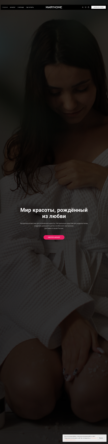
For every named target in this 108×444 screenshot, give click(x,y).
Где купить (30, 3)
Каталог (13, 3)
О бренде (21, 3)
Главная (5, 3)
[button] (82, 3)
